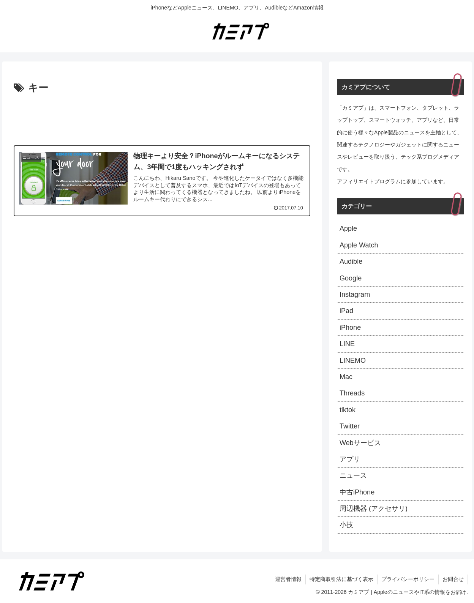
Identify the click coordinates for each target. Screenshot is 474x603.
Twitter (350, 426)
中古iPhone (357, 492)
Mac (346, 377)
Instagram (355, 294)
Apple (348, 228)
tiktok (348, 410)
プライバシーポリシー (407, 579)
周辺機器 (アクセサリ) (374, 508)
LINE (347, 344)
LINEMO (353, 360)
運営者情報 (288, 579)
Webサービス (360, 443)
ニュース (353, 475)
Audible (351, 261)
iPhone (350, 327)
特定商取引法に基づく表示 (341, 579)
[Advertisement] (162, 118)
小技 (346, 525)
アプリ (350, 459)
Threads (352, 393)
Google (351, 278)
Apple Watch (359, 245)
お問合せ (453, 579)
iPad (346, 311)
